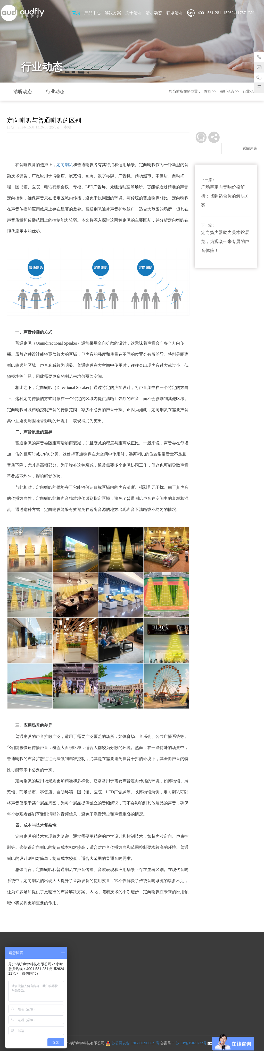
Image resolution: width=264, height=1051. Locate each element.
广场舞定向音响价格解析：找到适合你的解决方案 (225, 196)
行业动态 (55, 91)
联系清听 (174, 13)
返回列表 (250, 148)
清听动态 (154, 13)
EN (251, 13)
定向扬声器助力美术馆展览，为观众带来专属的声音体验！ (225, 241)
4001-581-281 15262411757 (216, 13)
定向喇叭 (64, 164)
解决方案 (113, 13)
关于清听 (133, 13)
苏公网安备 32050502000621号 (132, 1043)
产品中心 (92, 13)
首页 (76, 13)
